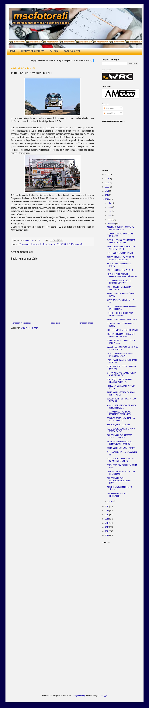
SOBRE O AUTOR (72, 51)
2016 (107, 510)
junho (110, 207)
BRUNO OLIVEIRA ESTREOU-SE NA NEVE (122, 319)
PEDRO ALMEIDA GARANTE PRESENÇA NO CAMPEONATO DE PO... (121, 460)
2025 (107, 174)
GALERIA (54, 51)
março (110, 220)
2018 (19, 244)
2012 (107, 527)
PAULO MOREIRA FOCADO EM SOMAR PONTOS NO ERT (121, 393)
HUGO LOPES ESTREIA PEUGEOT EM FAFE (122, 330)
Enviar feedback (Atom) (30, 328)
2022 (107, 187)
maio (110, 211)
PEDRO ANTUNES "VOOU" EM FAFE (120, 253)
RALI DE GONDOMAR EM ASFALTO (120, 270)
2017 (107, 506)
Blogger (104, 695)
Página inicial (55, 323)
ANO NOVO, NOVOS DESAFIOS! (118, 425)
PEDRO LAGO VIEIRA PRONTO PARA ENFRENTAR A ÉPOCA (120, 354)
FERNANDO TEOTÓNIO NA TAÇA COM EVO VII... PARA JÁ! (121, 419)
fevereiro (111, 224)
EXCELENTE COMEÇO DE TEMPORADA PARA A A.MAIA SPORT (121, 241)
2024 (107, 179)
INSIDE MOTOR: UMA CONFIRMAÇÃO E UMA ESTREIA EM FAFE (121, 335)
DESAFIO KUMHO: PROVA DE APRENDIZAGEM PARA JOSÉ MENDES (122, 275)
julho (110, 203)
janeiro (110, 501)
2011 (107, 531)
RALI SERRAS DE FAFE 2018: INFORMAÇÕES (117, 494)
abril (110, 215)
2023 (107, 183)
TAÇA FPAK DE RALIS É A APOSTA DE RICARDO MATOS (121, 473)
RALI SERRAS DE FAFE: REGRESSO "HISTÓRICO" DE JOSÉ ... (119, 436)
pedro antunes (51, 244)
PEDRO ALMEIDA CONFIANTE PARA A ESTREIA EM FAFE (121, 430)
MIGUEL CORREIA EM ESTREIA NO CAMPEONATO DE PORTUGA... (119, 443)
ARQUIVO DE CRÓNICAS (32, 51)
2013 (107, 523)
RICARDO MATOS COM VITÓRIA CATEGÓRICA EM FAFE (119, 282)
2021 (107, 191)
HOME (12, 51)
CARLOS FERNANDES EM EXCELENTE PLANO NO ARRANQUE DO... (120, 258)
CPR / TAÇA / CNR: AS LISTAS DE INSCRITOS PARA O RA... (119, 380)
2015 (107, 515)
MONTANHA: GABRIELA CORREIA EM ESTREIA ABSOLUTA (120, 228)
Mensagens (109, 108)
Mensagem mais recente (22, 323)
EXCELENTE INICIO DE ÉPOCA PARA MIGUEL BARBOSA (120, 314)
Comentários (110, 113)
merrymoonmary (78, 695)
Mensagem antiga (86, 323)
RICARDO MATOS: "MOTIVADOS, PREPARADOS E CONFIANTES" (119, 413)
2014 (107, 519)
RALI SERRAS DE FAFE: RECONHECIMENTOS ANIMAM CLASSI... (119, 480)
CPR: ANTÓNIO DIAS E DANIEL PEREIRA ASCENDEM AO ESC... (121, 374)
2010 (107, 535)
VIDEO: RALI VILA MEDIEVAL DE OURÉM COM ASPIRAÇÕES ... (121, 406)
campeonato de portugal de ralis (33, 244)
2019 (107, 195)
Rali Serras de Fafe (76, 244)
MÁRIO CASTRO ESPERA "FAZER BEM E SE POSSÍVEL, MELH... (121, 248)
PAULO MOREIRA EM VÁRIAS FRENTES (121, 448)
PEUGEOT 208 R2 (62, 244)
